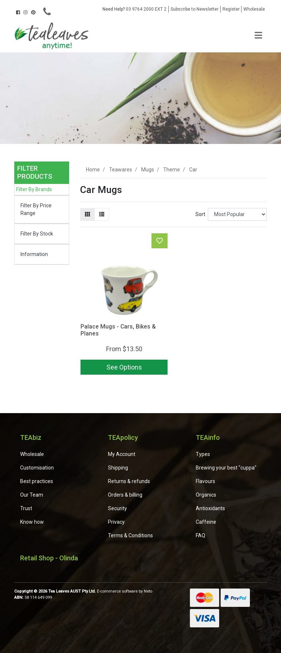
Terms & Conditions (130, 535)
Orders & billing (125, 495)
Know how (32, 522)
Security (117, 508)
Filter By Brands (34, 189)
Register (231, 9)
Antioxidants (210, 508)
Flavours (205, 481)
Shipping (118, 468)
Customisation (37, 468)
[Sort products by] (237, 214)
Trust (26, 508)
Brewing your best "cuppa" (226, 468)
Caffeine (206, 522)
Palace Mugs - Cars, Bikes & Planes (118, 330)
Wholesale (254, 9)
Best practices (36, 481)
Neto (148, 591)
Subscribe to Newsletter (194, 9)
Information (34, 254)
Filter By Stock (36, 234)
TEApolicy (123, 437)
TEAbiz (30, 437)
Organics (206, 495)
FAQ (200, 535)
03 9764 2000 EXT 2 (134, 9)
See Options (124, 367)
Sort (200, 214)
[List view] (101, 214)
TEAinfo (208, 437)
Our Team (31, 495)
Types (203, 454)
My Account (121, 454)
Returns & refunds (129, 481)
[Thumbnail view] (87, 214)
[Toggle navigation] (258, 35)
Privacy (116, 522)
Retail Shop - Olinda (49, 558)
